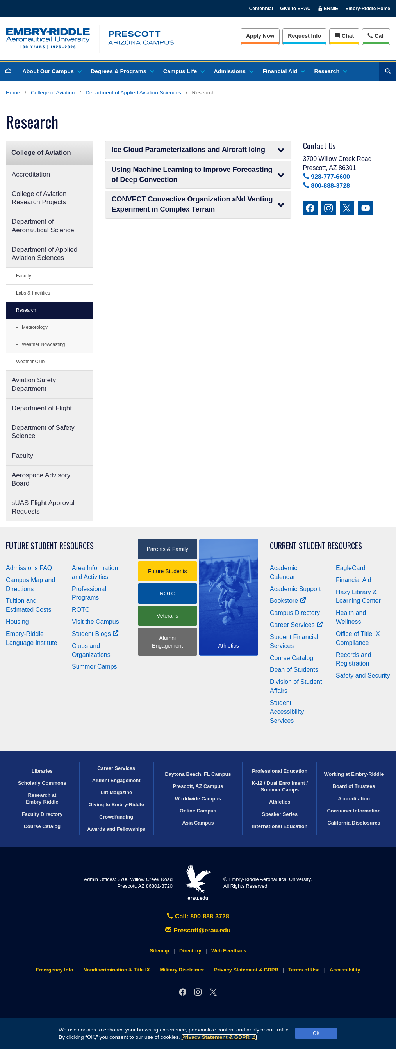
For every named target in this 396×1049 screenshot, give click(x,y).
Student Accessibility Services (287, 711)
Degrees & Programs (122, 71)
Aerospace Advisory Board (41, 479)
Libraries (42, 771)
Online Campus (198, 811)
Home (13, 92)
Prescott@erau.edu (197, 930)
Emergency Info (54, 970)
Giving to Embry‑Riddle (116, 804)
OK (316, 1033)
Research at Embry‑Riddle (42, 798)
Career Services (296, 625)
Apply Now (260, 36)
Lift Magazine (116, 792)
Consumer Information (353, 811)
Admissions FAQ (29, 568)
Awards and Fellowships (116, 829)
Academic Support (295, 589)
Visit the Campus (95, 621)
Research (330, 71)
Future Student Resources (50, 546)
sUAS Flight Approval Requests (43, 507)
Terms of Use (303, 970)
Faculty (23, 276)
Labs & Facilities (33, 293)
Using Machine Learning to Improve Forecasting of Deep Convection (198, 175)
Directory (190, 951)
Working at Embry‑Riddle (354, 774)
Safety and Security (363, 675)
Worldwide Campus (198, 799)
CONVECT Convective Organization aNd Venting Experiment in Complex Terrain (198, 204)
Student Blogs (95, 633)
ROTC (80, 609)
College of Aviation (53, 92)
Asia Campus (198, 823)
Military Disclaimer (182, 970)
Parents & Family (167, 549)
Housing (17, 621)
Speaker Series (280, 814)
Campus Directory (295, 612)
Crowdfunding (116, 817)
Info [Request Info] (304, 36)
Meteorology (35, 327)
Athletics (279, 802)
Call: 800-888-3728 (198, 916)
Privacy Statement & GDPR (219, 1037)
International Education (279, 826)
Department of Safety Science (43, 432)
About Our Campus (51, 71)
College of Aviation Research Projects (39, 198)
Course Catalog (291, 658)
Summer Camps (94, 666)
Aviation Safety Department (34, 384)
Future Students (167, 571)
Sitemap (159, 951)
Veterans (167, 616)
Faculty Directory (42, 814)
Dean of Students (294, 669)
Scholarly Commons (42, 783)
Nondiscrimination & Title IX (116, 970)
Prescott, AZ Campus (198, 786)
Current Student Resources (316, 546)
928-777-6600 (326, 176)
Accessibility (345, 970)
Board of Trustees (354, 786)
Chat (344, 36)
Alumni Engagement (167, 642)
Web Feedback (228, 951)
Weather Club (30, 361)
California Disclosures (354, 823)
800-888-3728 (326, 185)
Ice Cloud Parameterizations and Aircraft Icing (198, 150)
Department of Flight (42, 408)
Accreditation (31, 174)
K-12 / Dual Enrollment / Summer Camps (280, 786)
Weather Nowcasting (43, 344)
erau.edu (198, 882)
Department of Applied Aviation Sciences (133, 92)
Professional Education (279, 771)
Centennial (261, 8)
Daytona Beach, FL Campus (198, 774)
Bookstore (288, 600)
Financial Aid (283, 71)
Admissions (233, 71)
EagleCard (351, 568)
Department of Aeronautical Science (43, 225)
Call (376, 35)
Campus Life (183, 71)
